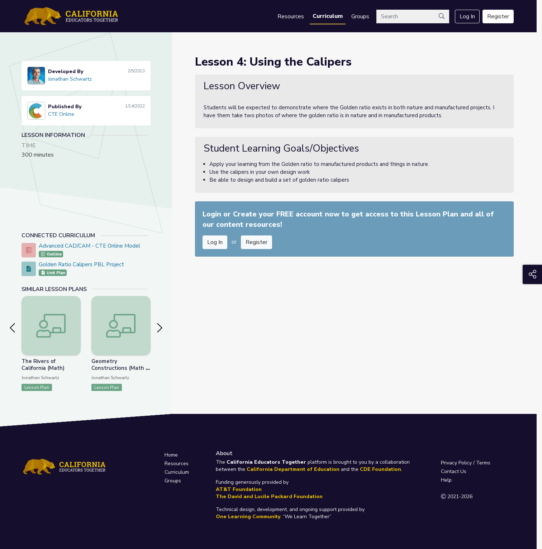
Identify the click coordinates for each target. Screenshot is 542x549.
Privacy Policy (456, 462)
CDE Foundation (380, 469)
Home (171, 455)
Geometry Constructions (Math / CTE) (119, 368)
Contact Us (453, 471)
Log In (467, 16)
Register (498, 16)
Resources (290, 16)
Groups (360, 16)
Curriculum (328, 16)
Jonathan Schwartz (70, 79)
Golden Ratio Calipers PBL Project (81, 264)
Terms (483, 462)
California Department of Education (293, 469)
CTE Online (61, 114)
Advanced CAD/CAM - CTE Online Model (89, 245)
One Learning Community (248, 516)
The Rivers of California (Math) (43, 365)
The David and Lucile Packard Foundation (269, 496)
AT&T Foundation (239, 489)
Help (446, 480)
